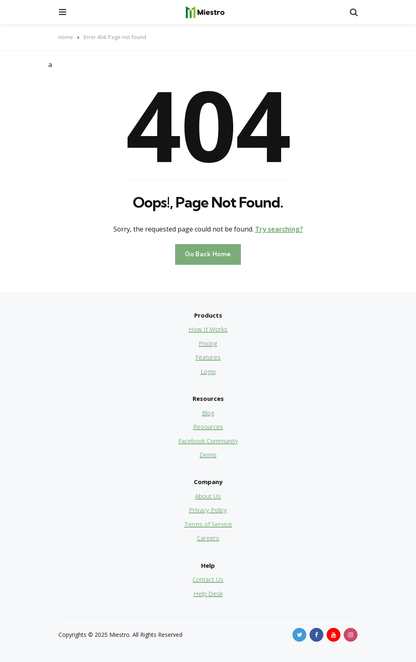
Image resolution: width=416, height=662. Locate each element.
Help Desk (208, 593)
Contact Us (208, 579)
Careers (208, 538)
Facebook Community (208, 441)
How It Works (208, 329)
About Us (208, 496)
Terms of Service (208, 524)
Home (65, 37)
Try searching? (279, 229)
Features (208, 357)
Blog (208, 413)
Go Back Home (208, 254)
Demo (208, 454)
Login (208, 371)
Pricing (208, 343)
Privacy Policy (208, 510)
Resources (208, 426)
